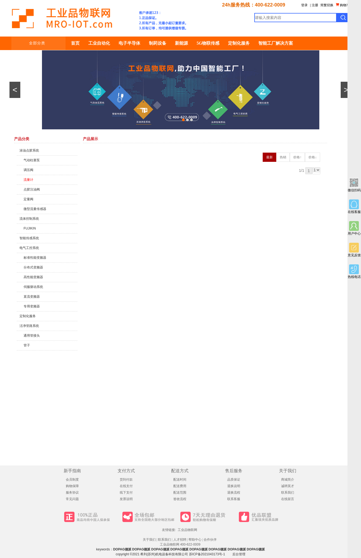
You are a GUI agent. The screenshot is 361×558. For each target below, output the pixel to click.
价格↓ (312, 157)
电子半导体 (129, 43)
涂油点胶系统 (29, 150)
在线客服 (354, 206)
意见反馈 (354, 250)
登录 (304, 5)
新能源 (181, 43)
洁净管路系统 (29, 326)
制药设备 (157, 43)
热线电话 (354, 271)
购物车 (343, 5)
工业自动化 (99, 43)
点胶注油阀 (32, 189)
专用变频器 (32, 306)
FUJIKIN (30, 228)
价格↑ (297, 157)
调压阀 (28, 170)
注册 (315, 5)
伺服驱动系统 (33, 287)
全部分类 (42, 43)
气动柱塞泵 (32, 160)
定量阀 (28, 199)
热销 (283, 157)
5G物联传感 (208, 43)
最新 (269, 157)
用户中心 (354, 228)
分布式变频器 (33, 267)
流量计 (28, 180)
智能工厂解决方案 (275, 43)
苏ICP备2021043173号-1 (207, 554)
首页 (75, 43)
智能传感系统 (29, 238)
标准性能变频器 (35, 258)
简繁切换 (326, 5)
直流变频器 (32, 296)
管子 (27, 345)
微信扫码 (354, 185)
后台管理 (238, 554)
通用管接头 (32, 335)
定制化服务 (239, 43)
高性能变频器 (33, 277)
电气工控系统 (29, 248)
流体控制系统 (29, 219)
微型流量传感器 (35, 209)
